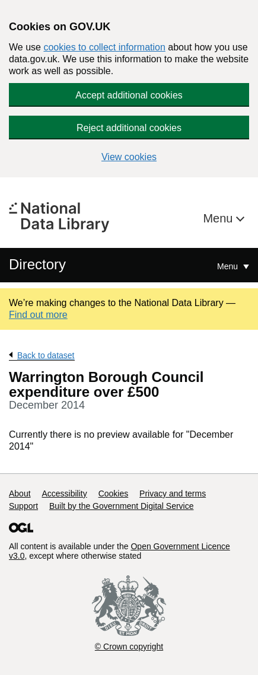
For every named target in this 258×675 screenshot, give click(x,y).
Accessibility (64, 493)
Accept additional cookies (129, 95)
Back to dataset (46, 355)
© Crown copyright (129, 646)
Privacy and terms (172, 493)
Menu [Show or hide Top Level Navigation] (228, 266)
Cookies (113, 493)
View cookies (129, 157)
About (20, 493)
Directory (37, 264)
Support (23, 506)
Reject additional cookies (129, 128)
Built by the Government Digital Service (121, 506)
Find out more (38, 315)
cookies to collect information (104, 47)
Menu (219, 218)
